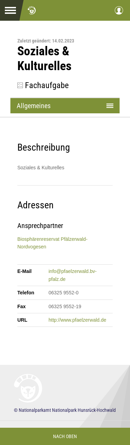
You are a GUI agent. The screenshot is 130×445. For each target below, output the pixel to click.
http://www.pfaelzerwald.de (77, 320)
